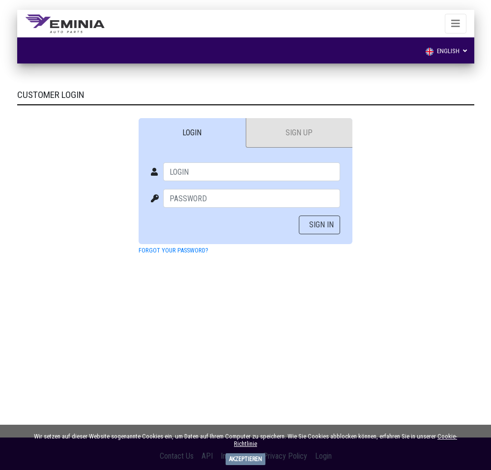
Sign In (321, 224)
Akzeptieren (245, 459)
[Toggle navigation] (455, 23)
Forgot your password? (173, 250)
